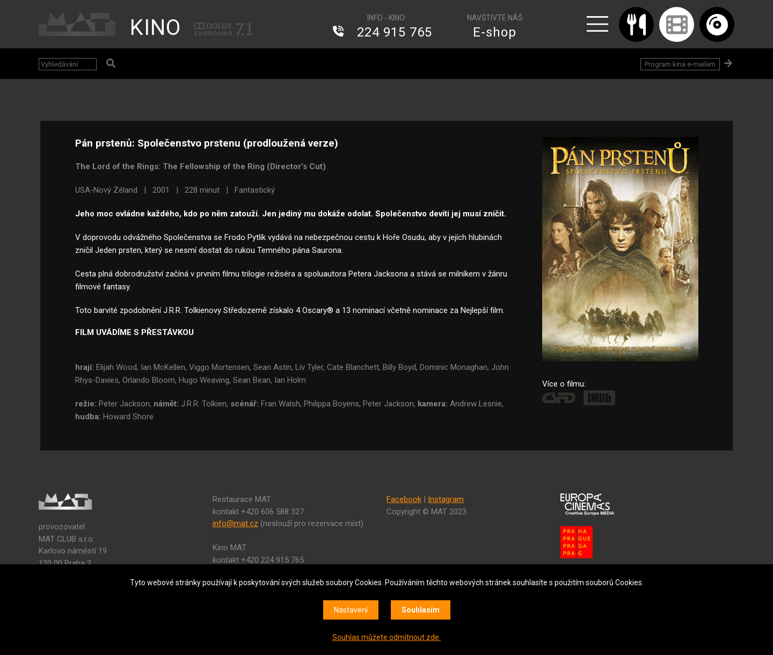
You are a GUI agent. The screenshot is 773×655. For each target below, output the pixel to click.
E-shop (494, 32)
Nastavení (351, 610)
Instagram (446, 499)
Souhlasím (421, 610)
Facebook (403, 499)
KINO (155, 27)
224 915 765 (394, 32)
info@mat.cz (235, 523)
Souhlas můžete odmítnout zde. (386, 637)
